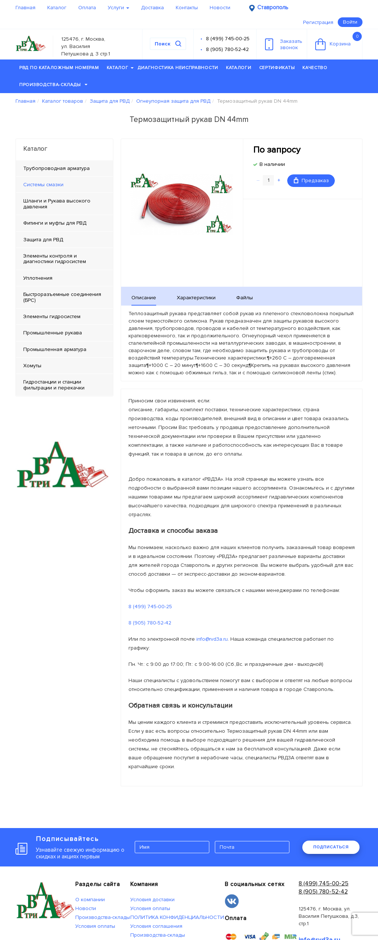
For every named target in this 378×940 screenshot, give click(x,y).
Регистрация (318, 22)
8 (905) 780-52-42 (227, 49)
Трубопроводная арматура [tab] (56, 168)
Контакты (187, 7)
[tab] (64, 185)
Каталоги (238, 68)
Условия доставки (152, 899)
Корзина (338, 41)
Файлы (244, 297)
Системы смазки (43, 184)
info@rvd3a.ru (212, 639)
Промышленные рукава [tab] (52, 333)
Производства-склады (53, 85)
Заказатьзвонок (283, 44)
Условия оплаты (95, 926)
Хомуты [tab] (32, 365)
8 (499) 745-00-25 (228, 38)
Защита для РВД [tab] (43, 239)
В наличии (272, 164)
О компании (90, 899)
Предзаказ (311, 180)
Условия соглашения (156, 926)
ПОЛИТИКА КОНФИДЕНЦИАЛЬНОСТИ (177, 917)
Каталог (56, 7)
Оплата (87, 7)
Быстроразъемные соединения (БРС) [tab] (62, 297)
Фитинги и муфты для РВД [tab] (54, 223)
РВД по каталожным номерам (59, 68)
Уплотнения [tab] (37, 278)
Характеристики (196, 297)
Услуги (118, 7)
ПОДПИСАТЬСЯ (331, 847)
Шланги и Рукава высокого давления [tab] (56, 204)
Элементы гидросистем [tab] (51, 316)
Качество (314, 68)
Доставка (152, 7)
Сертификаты (277, 68)
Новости (220, 7)
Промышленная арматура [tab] (54, 349)
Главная (25, 7)
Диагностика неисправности (178, 68)
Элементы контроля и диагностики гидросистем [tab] (54, 259)
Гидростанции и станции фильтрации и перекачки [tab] (54, 385)
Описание (143, 297)
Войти (350, 22)
